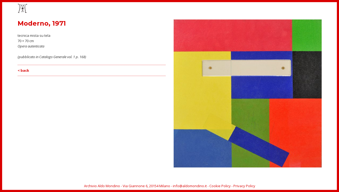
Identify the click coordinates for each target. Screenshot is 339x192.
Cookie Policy (220, 185)
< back (23, 70)
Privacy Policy (244, 185)
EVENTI (237, 8)
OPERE (220, 8)
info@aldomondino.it (190, 185)
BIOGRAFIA (281, 8)
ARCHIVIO (303, 8)
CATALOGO (258, 8)
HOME (204, 8)
